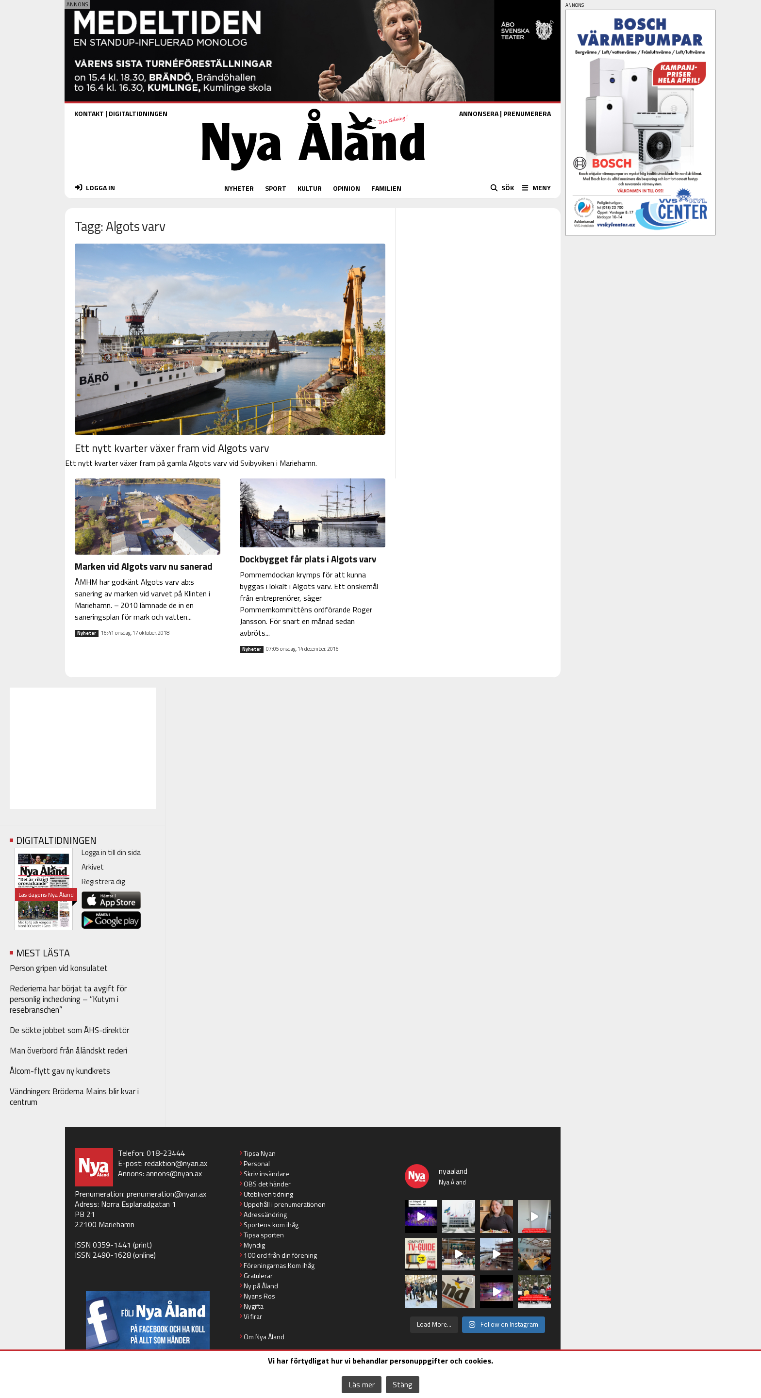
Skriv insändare (266, 1173)
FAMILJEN (386, 188)
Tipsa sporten (264, 1235)
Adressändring (265, 1214)
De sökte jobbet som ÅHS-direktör (69, 1030)
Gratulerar (258, 1275)
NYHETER (239, 188)
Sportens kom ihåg (271, 1224)
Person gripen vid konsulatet (59, 968)
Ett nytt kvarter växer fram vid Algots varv (172, 448)
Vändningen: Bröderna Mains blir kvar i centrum (74, 1096)
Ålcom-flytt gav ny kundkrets (60, 1071)
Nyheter (86, 633)
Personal (257, 1163)
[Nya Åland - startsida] (313, 173)
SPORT (275, 188)
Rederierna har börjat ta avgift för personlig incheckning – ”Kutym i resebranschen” (68, 999)
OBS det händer (267, 1184)
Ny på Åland (261, 1286)
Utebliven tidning (268, 1194)
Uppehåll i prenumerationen (285, 1204)
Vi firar (253, 1316)
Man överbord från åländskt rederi (68, 1050)
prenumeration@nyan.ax (166, 1194)
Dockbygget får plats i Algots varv (308, 559)
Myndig (254, 1245)
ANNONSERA (478, 113)
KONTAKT (89, 113)
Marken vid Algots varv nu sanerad (144, 566)
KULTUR (310, 188)
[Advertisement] (83, 748)
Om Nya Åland (264, 1337)
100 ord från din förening (280, 1255)
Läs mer (361, 1384)
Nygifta (254, 1306)
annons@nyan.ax (174, 1173)
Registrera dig (103, 881)
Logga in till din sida (111, 852)
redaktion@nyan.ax (176, 1163)
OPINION (346, 188)
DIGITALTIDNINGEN (138, 113)
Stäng (403, 1384)
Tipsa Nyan (260, 1153)
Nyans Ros (259, 1296)
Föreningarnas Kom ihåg (279, 1265)
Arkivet (93, 866)
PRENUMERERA (527, 113)
